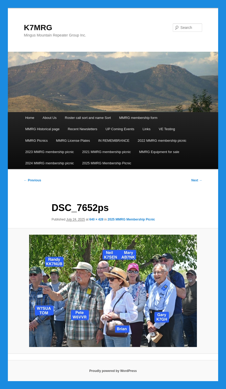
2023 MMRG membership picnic (49, 152)
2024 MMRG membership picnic (49, 163)
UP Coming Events (120, 129)
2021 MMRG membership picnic (106, 152)
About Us (49, 118)
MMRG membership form (138, 118)
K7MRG (38, 27)
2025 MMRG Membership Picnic (106, 163)
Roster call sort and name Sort (88, 118)
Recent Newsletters (82, 129)
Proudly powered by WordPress (113, 371)
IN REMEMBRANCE (113, 141)
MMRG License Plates (73, 141)
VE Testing (167, 129)
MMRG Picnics (36, 141)
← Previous (32, 180)
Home (29, 118)
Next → (196, 180)
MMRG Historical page (42, 129)
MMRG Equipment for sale (159, 152)
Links (146, 129)
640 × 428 (96, 219)
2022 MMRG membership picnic (162, 141)
